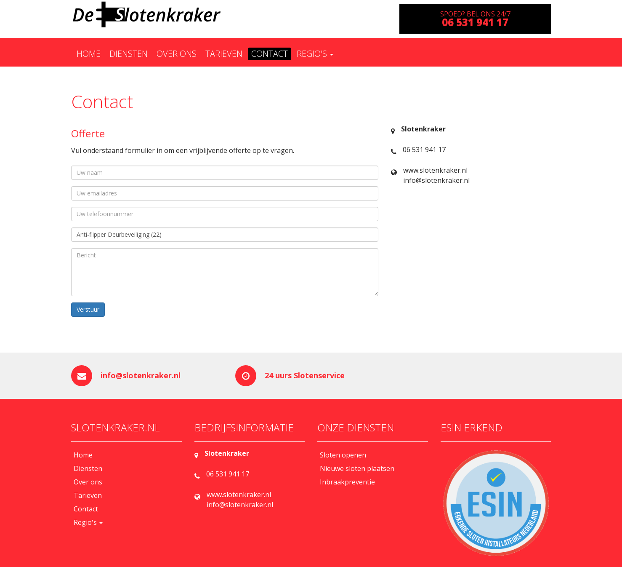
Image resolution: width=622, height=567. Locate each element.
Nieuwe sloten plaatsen (357, 468)
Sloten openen (343, 455)
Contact (269, 53)
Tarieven (223, 53)
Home (89, 53)
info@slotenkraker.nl (141, 375)
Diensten (128, 53)
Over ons (177, 53)
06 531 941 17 (424, 149)
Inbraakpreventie (347, 482)
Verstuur (88, 309)
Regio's (315, 53)
